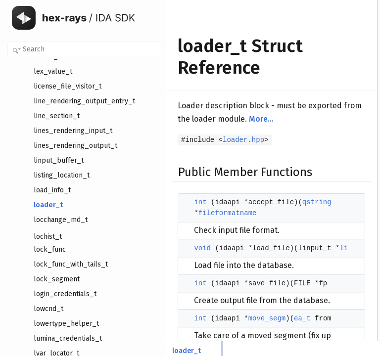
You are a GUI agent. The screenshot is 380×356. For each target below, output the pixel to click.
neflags (318, 136)
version (318, 81)
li (310, 114)
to (311, 168)
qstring (213, 273)
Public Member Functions (334, 5)
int (200, 251)
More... (261, 154)
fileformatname (227, 284)
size (314, 179)
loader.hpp (243, 175)
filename (320, 125)
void (202, 330)
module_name (327, 212)
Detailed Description (327, 266)
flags (315, 92)
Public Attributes (322, 70)
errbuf (316, 255)
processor (322, 103)
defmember (324, 244)
